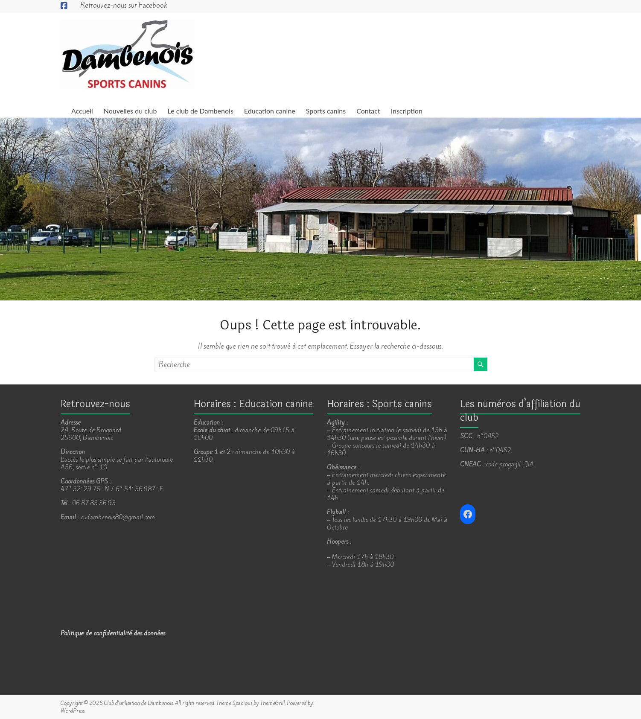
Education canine (269, 111)
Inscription (406, 111)
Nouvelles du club (130, 111)
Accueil (82, 111)
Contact (368, 111)
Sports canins (326, 111)
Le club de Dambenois (200, 111)
